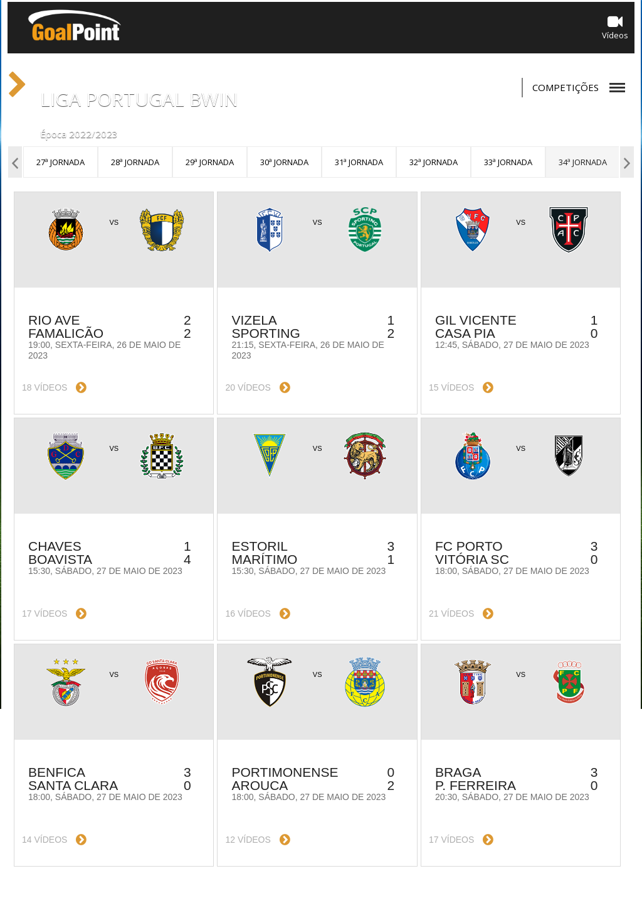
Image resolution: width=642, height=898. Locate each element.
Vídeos (615, 27)
